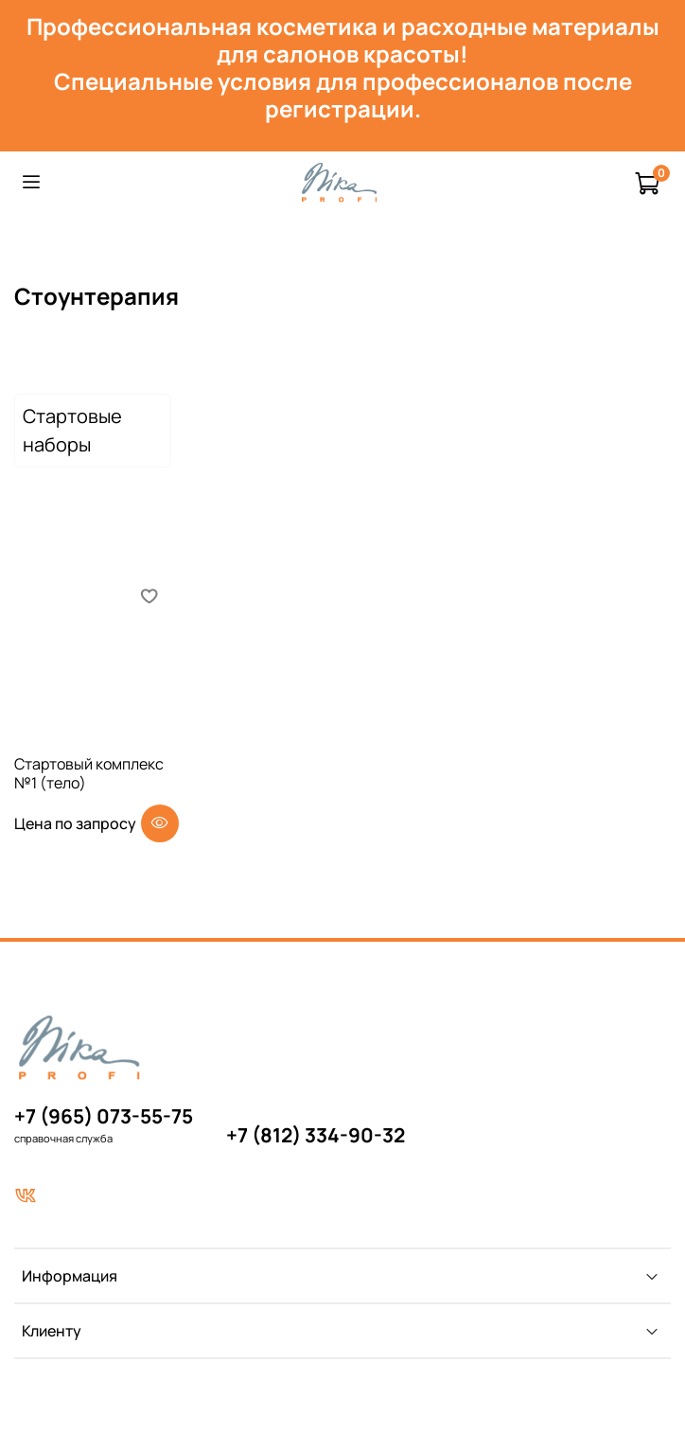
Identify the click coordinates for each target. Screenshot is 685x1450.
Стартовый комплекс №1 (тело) (89, 773)
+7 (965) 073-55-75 (103, 1116)
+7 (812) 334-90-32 (315, 1135)
